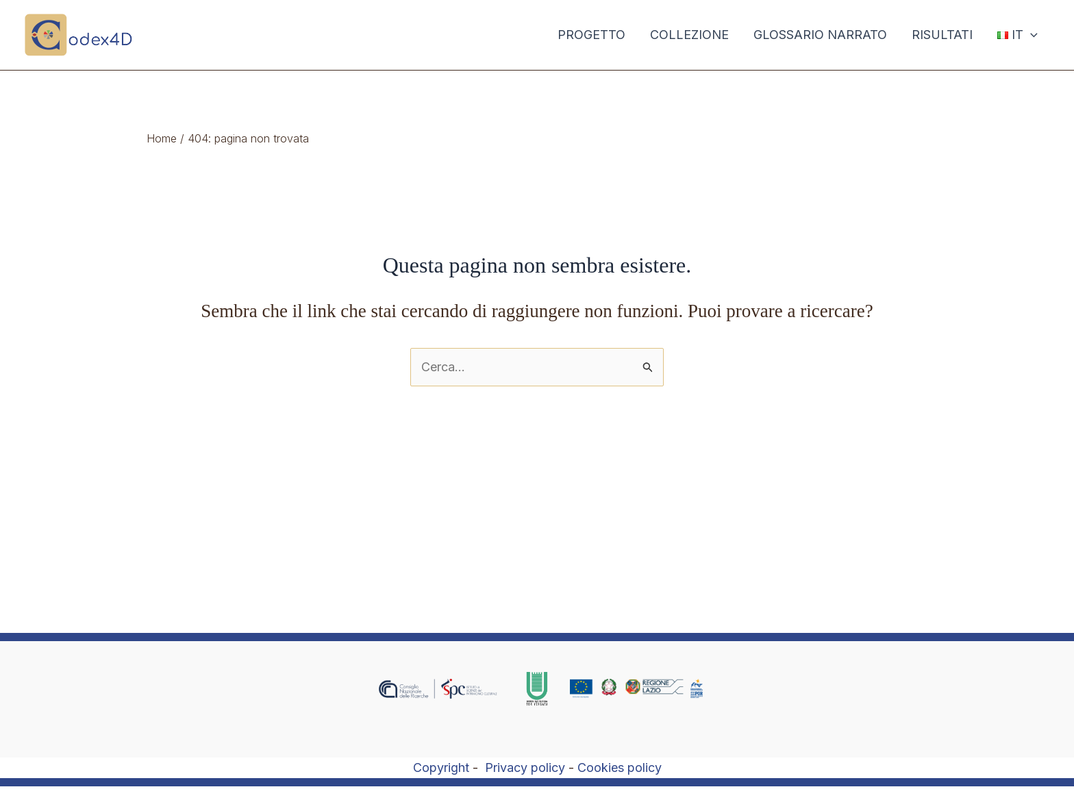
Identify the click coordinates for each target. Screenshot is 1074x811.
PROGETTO (591, 34)
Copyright (441, 767)
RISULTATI (942, 34)
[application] (1030, 35)
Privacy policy (525, 767)
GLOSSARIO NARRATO (820, 34)
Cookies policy (619, 767)
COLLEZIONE (689, 34)
